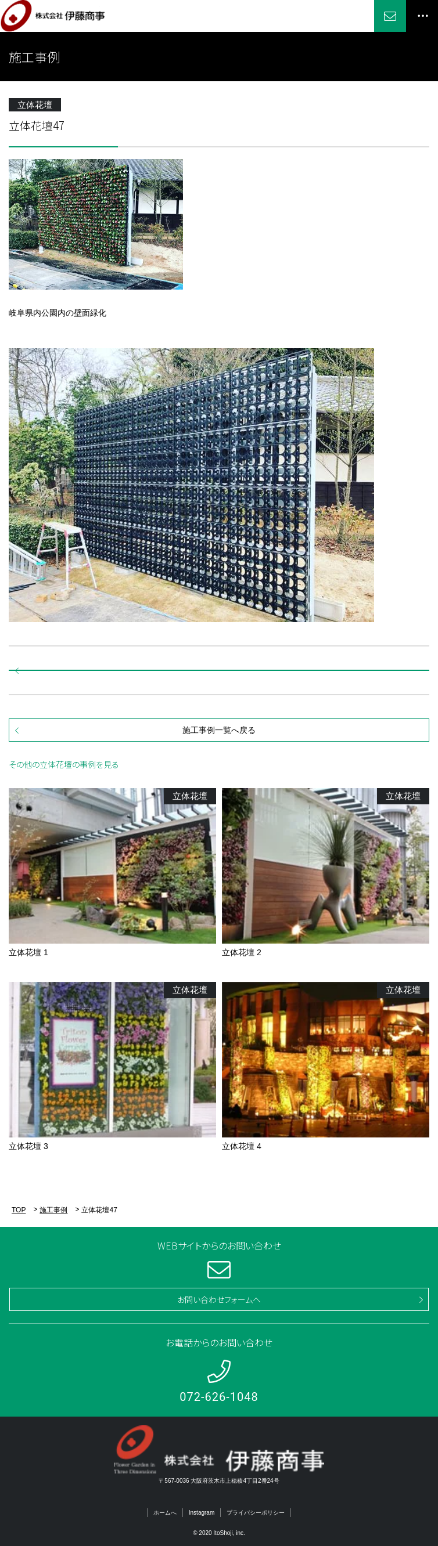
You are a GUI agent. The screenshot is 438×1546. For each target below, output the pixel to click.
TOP (19, 1210)
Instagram (201, 1512)
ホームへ (165, 1512)
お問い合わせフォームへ (219, 1299)
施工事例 (53, 1210)
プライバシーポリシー (256, 1512)
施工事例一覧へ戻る (219, 730)
